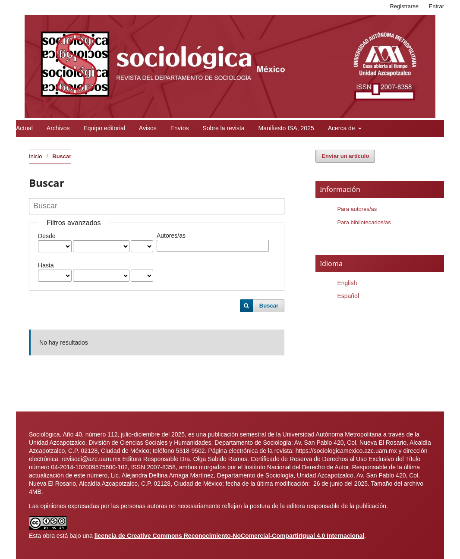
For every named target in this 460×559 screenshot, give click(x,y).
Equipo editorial (104, 128)
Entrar (436, 6)
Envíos (179, 128)
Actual (24, 128)
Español (348, 295)
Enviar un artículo (345, 156)
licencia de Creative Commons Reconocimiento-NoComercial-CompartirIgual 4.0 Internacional (230, 535)
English (347, 283)
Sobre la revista (223, 128)
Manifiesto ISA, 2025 (286, 128)
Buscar (268, 305)
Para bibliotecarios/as (364, 222)
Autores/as (171, 235)
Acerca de (342, 128)
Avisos (148, 128)
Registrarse (404, 6)
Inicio (35, 156)
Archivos (58, 128)
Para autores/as (357, 209)
